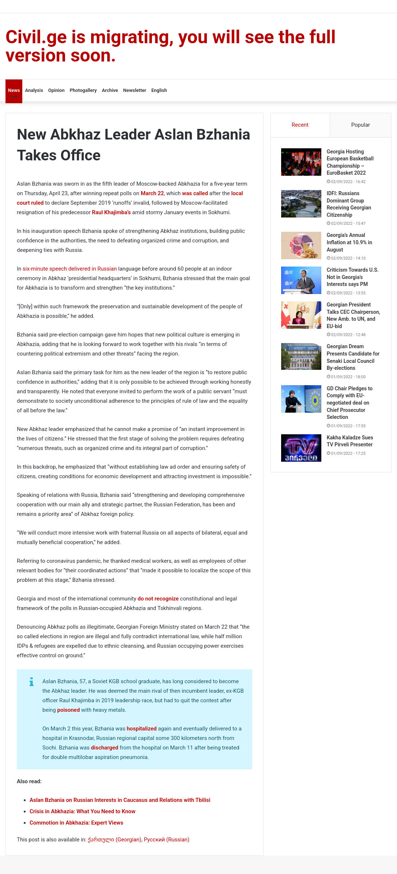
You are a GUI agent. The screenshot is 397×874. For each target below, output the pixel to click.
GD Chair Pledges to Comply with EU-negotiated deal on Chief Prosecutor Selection (350, 410)
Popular (360, 125)
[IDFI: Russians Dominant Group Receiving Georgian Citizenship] (301, 204)
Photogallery (83, 90)
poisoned (68, 710)
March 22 (152, 193)
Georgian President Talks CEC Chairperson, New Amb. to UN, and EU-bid (350, 319)
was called (195, 193)
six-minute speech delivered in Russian (70, 268)
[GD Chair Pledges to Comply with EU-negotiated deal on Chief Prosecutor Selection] (301, 406)
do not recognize (158, 598)
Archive (110, 90)
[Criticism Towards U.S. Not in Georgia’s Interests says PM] (301, 281)
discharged (104, 747)
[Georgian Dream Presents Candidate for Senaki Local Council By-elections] (301, 364)
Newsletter (134, 90)
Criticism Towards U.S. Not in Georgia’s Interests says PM (353, 278)
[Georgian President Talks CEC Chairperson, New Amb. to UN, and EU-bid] (301, 315)
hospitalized (142, 728)
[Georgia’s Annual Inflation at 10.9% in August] (301, 246)
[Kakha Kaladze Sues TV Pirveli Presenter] (301, 455)
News (14, 90)
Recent (300, 125)
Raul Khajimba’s (111, 212)
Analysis (34, 90)
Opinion (56, 90)
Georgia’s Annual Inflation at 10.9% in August (350, 243)
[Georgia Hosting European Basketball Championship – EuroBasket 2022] (301, 162)
